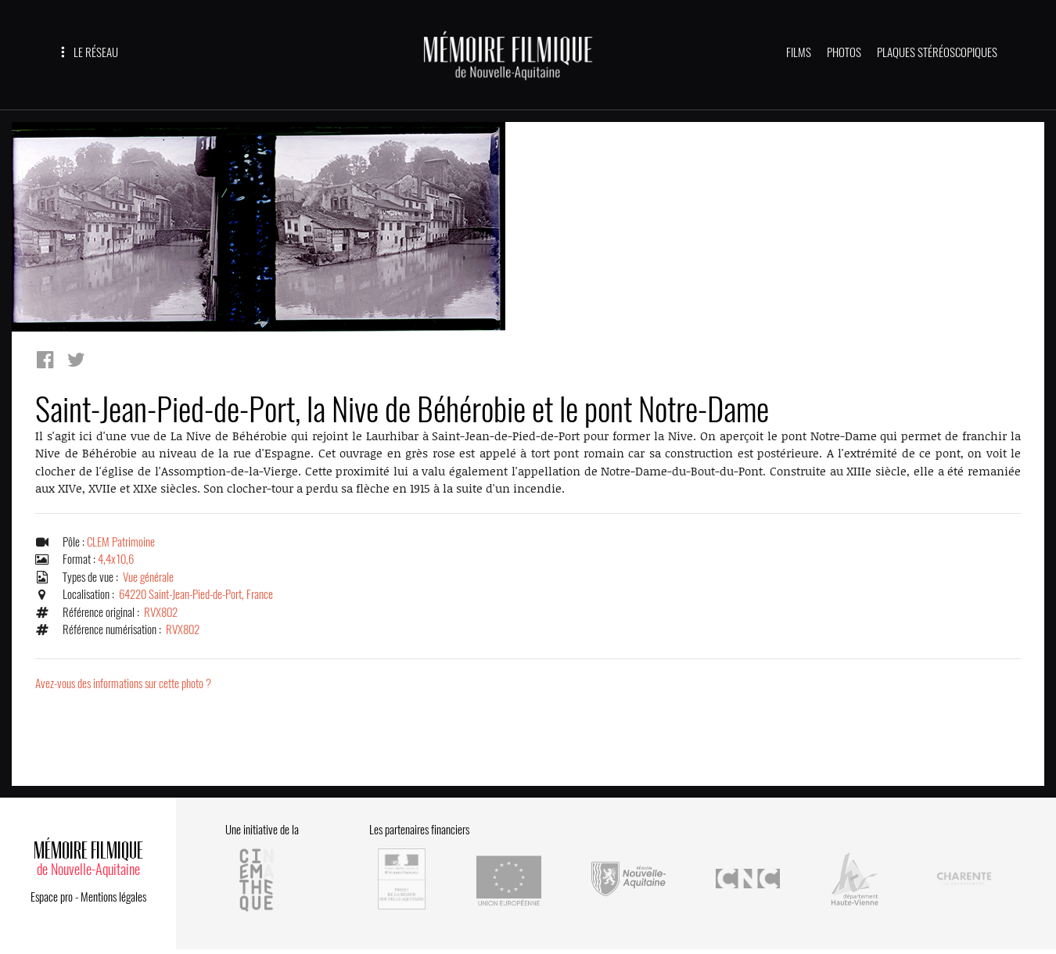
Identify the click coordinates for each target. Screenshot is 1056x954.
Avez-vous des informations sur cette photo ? (123, 683)
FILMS (798, 52)
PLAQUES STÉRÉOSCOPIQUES (937, 52)
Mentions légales (113, 897)
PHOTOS (844, 52)
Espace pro (52, 897)
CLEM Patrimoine (121, 542)
